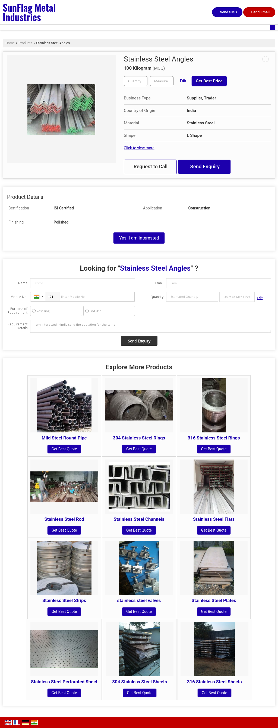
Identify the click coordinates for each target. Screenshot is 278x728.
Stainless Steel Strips (64, 600)
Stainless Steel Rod (64, 519)
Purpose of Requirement (17, 311)
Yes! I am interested (139, 238)
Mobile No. (19, 297)
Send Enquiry (205, 167)
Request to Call (151, 167)
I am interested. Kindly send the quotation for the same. (150, 326)
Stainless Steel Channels (139, 519)
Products (25, 43)
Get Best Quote (64, 449)
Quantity (156, 297)
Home (10, 43)
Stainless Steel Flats (214, 519)
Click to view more (139, 148)
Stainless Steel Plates (213, 600)
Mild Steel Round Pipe (64, 438)
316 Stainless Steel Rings (214, 438)
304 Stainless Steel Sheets (139, 681)
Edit (183, 81)
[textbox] (161, 81)
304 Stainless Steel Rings (139, 438)
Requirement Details (17, 326)
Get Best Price (209, 81)
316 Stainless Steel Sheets (214, 681)
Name (22, 283)
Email (159, 283)
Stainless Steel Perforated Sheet (64, 681)
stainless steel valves (139, 600)
